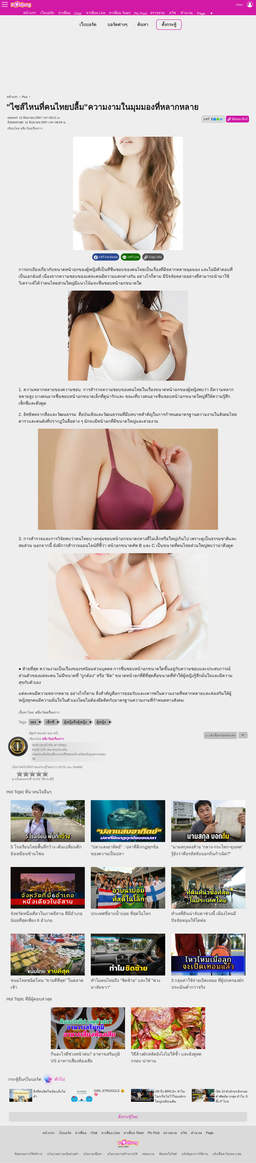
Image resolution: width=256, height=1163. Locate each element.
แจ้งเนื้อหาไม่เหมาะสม (227, 1154)
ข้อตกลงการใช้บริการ (28, 1154)
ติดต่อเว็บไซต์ (168, 1154)
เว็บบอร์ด (47, 13)
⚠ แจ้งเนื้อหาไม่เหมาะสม (220, 735)
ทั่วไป (54, 1079)
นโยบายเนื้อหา (92, 1154)
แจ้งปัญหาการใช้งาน (195, 1154)
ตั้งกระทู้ (169, 24)
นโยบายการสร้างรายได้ (122, 1154)
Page (201, 13)
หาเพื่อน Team (119, 13)
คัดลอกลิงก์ (237, 119)
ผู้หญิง (101, 722)
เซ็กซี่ (50, 722)
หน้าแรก (29, 13)
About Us (148, 1154)
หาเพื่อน (64, 13)
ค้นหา (142, 24)
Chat (77, 13)
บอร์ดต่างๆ (117, 24)
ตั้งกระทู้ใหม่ (128, 1117)
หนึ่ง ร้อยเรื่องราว (31, 128)
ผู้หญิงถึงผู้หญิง (75, 722)
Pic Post (140, 13)
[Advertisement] (128, 63)
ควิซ (172, 13)
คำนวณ (187, 13)
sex (33, 722)
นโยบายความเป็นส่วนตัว (63, 1154)
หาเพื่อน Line (96, 13)
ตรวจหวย (157, 13)
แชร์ (213, 119)
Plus (25, 97)
